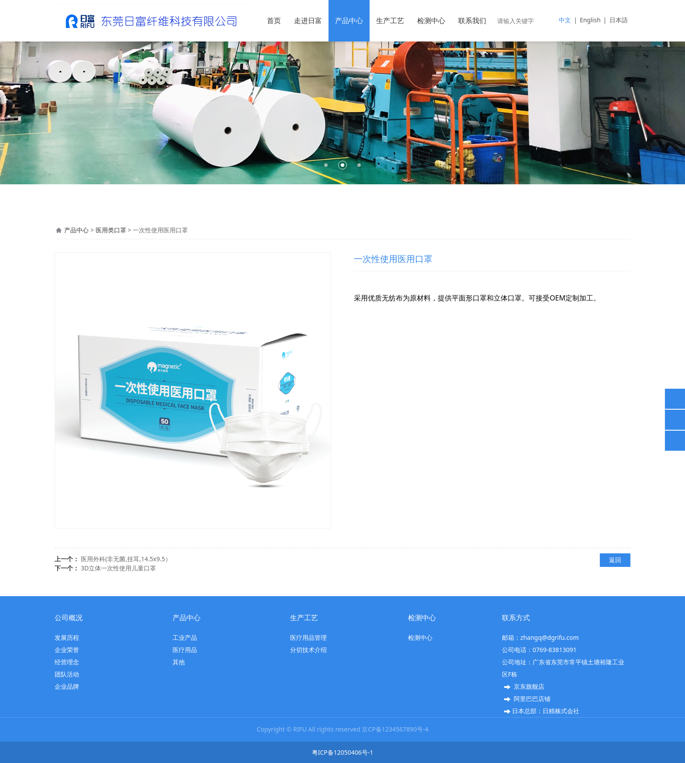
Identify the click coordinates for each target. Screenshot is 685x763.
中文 (565, 20)
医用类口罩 (111, 230)
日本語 (618, 20)
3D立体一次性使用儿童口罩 (118, 568)
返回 (615, 560)
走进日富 (308, 20)
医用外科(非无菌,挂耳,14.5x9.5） (126, 559)
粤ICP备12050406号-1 (343, 752)
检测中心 (431, 20)
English (590, 20)
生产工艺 (390, 20)
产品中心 (349, 20)
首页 (274, 20)
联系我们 (472, 20)
